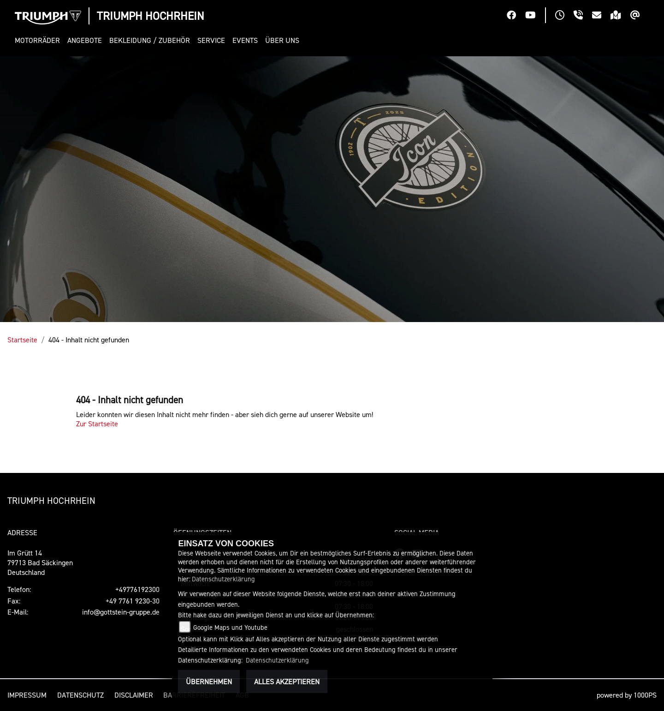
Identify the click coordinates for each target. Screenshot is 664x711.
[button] (39, 40)
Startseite (22, 339)
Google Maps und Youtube (230, 627)
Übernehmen (209, 681)
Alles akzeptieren (287, 681)
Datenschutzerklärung (223, 579)
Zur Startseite (97, 423)
